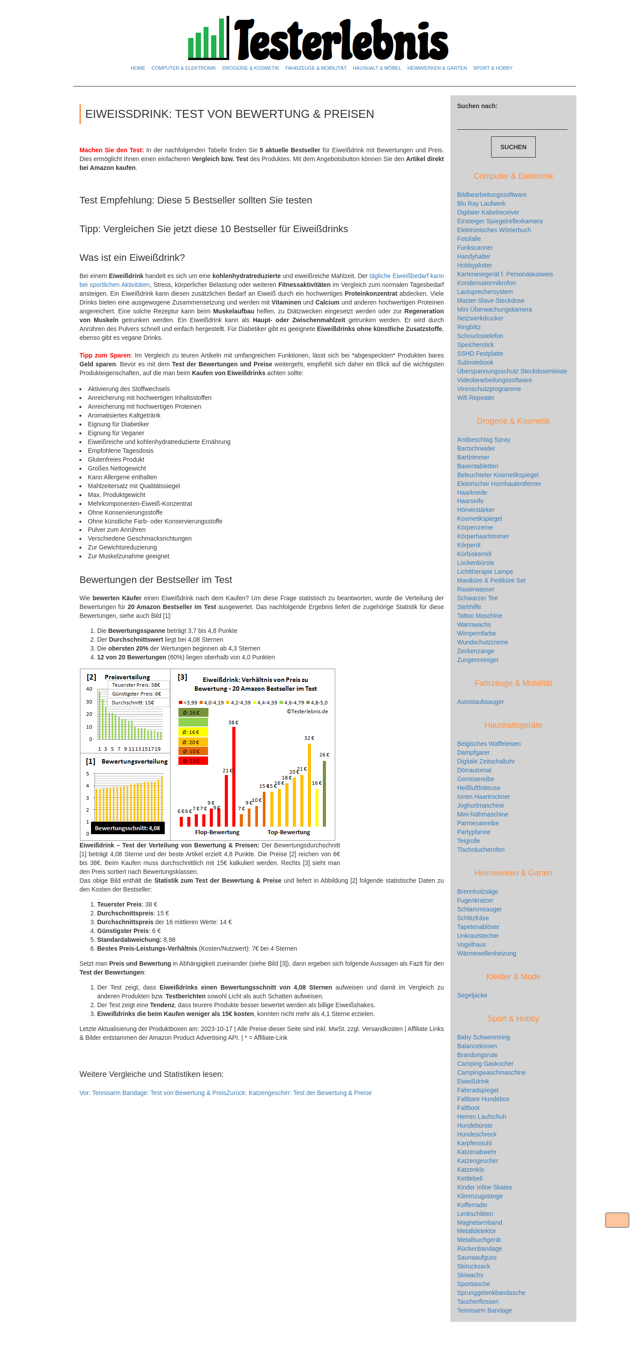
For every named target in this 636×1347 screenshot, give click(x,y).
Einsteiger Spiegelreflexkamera (500, 221)
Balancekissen (477, 1046)
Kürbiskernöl (474, 553)
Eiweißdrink (473, 1081)
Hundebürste (474, 1125)
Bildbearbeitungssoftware (491, 194)
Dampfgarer (473, 752)
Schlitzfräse (473, 918)
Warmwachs (474, 624)
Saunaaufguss (477, 1257)
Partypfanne (474, 831)
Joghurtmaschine (480, 805)
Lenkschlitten (475, 1213)
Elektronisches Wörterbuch (494, 229)
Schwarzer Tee (477, 598)
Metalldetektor (476, 1230)
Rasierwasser (476, 589)
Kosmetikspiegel (479, 518)
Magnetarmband (479, 1222)
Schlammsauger (479, 909)
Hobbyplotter (474, 265)
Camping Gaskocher (485, 1063)
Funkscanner (475, 247)
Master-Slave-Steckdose (491, 300)
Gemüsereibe (475, 779)
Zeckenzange (475, 651)
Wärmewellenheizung (486, 953)
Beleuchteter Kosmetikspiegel (497, 474)
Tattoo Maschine (479, 615)
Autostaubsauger (480, 701)
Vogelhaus (471, 944)
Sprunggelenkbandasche (491, 1292)
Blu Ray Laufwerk (481, 203)
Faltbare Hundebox (483, 1098)
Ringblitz (469, 327)
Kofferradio (472, 1204)
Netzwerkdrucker (480, 318)
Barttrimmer (473, 457)
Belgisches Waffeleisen (489, 743)
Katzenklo (470, 1169)
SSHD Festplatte (480, 353)
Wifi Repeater (476, 397)
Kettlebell (470, 1178)
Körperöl (469, 545)
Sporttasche (473, 1283)
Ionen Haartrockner (483, 796)
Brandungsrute (477, 1054)
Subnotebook (475, 362)
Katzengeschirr (477, 1160)
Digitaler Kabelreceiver (488, 212)
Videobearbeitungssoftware (494, 380)
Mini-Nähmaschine (482, 814)
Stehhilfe (469, 606)
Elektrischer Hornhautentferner (499, 483)
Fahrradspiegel (477, 1090)
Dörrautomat (474, 770)
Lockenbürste (475, 562)
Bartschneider (476, 448)
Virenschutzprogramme (489, 388)
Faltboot (468, 1107)
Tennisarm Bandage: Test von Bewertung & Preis (153, 1092)
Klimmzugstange (480, 1196)
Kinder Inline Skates (484, 1187)
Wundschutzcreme (482, 642)
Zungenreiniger (478, 659)
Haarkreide (472, 492)
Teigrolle (468, 840)
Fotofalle (469, 238)
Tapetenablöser (478, 926)
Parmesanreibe (478, 823)
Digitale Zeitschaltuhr (486, 761)
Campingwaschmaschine (491, 1072)
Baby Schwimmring (483, 1037)
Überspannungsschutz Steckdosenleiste (512, 371)
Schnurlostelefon (480, 335)
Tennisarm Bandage (484, 1310)
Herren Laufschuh (481, 1116)
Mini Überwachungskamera (494, 309)
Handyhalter (474, 256)
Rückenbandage (479, 1248)
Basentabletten (477, 466)
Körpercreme (475, 527)
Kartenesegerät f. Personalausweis (505, 274)
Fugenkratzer (475, 900)
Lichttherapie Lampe (485, 571)
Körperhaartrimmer (483, 536)
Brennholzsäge (477, 891)
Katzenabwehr (477, 1151)
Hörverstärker (476, 509)
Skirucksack (473, 1266)
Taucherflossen (478, 1301)
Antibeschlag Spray (484, 439)
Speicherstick (475, 344)
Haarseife (470, 500)
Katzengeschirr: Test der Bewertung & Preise (299, 1092)
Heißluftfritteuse (478, 787)
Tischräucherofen (481, 849)
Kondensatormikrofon (486, 282)
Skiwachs (470, 1275)
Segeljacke (472, 995)
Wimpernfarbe (476, 633)
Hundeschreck (477, 1134)
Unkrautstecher (478, 935)
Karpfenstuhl (474, 1143)
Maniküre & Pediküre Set (491, 580)
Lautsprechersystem (485, 291)
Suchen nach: (477, 105)
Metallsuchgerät (479, 1239)
